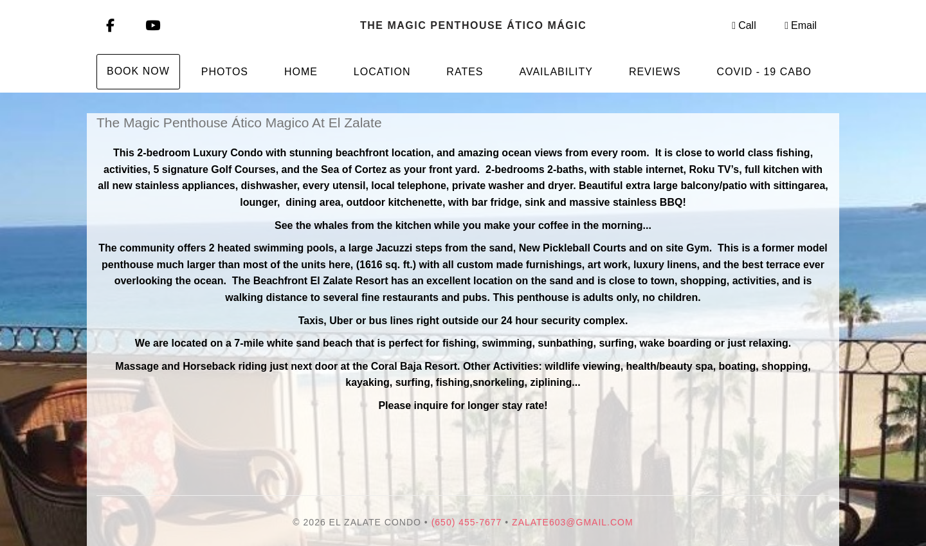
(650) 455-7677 (466, 522)
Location (382, 71)
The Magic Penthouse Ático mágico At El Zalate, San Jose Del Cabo (472, 25)
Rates (464, 71)
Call (744, 25)
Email (801, 25)
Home (301, 71)
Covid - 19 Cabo (764, 71)
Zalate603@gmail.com (572, 522)
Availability (556, 71)
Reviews (655, 71)
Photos (224, 71)
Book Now (138, 71)
